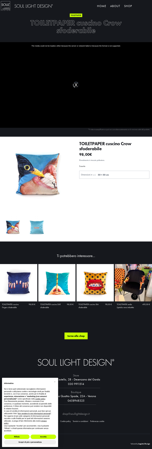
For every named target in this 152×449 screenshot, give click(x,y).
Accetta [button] (43, 437)
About (115, 6)
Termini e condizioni (80, 421)
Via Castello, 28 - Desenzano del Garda (76, 379)
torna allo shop (76, 336)
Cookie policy (65, 421)
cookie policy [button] (40, 399)
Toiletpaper (76, 15)
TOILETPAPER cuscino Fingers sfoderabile (10, 306)
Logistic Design (144, 444)
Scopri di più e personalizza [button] (30, 442)
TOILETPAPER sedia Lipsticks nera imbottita (125, 306)
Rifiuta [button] (17, 437)
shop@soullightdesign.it (76, 414)
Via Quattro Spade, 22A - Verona (76, 396)
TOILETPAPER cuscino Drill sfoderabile (50, 306)
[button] (55, 382)
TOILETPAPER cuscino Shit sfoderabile (88, 306)
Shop (128, 6)
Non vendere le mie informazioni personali (34, 414)
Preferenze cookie (97, 421)
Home (101, 6)
